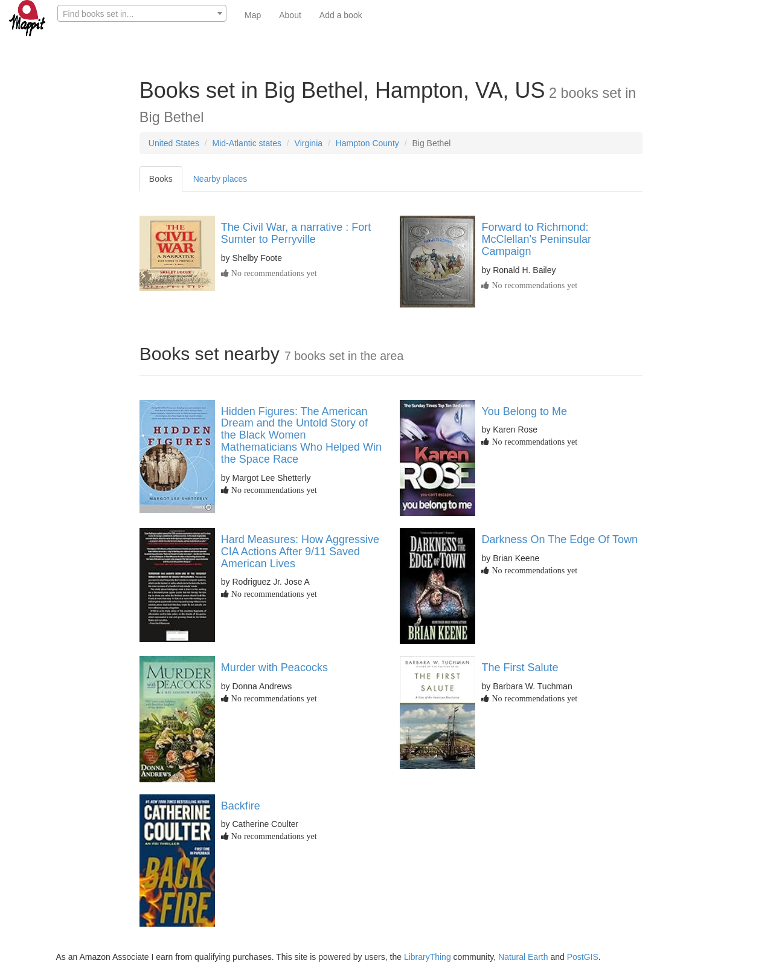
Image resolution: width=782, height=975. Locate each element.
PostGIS (582, 957)
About (290, 15)
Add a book (340, 15)
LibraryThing (427, 957)
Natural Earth (523, 957)
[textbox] (142, 13)
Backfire (240, 806)
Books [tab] (161, 179)
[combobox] (141, 13)
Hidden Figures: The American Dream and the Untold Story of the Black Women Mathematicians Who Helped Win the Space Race (301, 435)
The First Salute (519, 667)
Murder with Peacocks (274, 667)
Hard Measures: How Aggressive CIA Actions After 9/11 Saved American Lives (300, 551)
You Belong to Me (523, 411)
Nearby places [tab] (220, 179)
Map (253, 15)
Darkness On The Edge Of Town (559, 539)
